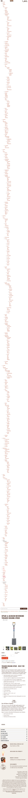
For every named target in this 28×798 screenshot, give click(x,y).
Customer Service (14, 733)
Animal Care (6, 8)
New (4, 566)
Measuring (9, 280)
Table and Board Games (6, 532)
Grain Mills (6, 315)
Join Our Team (14, 731)
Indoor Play (8, 519)
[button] (14, 633)
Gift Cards (6, 535)
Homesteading (7, 62)
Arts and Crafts (8, 507)
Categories (14, 729)
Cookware (6, 227)
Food (6, 238)
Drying (8, 312)
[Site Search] (26, 1)
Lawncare (6, 91)
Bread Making (6, 564)
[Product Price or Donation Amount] (7, 653)
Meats (8, 244)
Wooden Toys (8, 524)
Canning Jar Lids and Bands (10, 303)
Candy (8, 257)
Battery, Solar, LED (6, 383)
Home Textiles (6, 157)
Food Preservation (7, 283)
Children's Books (8, 484)
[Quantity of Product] (12, 655)
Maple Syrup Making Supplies (6, 94)
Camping (6, 41)
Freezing (8, 311)
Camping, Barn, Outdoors (6, 386)
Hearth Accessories (7, 441)
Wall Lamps (8, 395)
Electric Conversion (9, 430)
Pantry (8, 243)
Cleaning (6, 550)
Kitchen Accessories (9, 326)
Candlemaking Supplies (9, 377)
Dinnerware (7, 237)
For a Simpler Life (14, 738)
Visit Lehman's (14, 737)
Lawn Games (6, 527)
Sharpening (9, 86)
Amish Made (6, 558)
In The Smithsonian (14, 735)
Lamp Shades (8, 423)
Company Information (14, 740)
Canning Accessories (11, 295)
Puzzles (6, 528)
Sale (3, 568)
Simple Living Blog (4, 573)
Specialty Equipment (7, 336)
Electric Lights (6, 436)
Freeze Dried (8, 262)
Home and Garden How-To (8, 500)
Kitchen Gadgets (6, 324)
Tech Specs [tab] (14, 702)
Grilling (6, 446)
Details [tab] (14, 700)
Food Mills (8, 273)
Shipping (6, 586)
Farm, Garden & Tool (6, 611)
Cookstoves (7, 439)
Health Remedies (6, 128)
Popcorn (8, 258)
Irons (8, 192)
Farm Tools (6, 54)
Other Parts (8, 433)
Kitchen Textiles (6, 333)
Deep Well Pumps (8, 463)
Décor (6, 152)
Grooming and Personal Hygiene (6, 131)
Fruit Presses (8, 101)
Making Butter (8, 345)
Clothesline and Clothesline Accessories (9, 184)
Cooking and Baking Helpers (8, 329)
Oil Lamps (6, 390)
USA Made (4, 538)
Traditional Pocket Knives (11, 74)
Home (4, 2)
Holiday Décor (6, 155)
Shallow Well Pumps (8, 466)
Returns (6, 588)
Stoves (4, 438)
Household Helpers (7, 170)
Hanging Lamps (8, 397)
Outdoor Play (8, 521)
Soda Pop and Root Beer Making (8, 357)
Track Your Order (4, 579)
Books (6, 478)
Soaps (8, 137)
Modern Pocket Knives (10, 70)
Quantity (4, 655)
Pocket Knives (8, 68)
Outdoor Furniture (6, 203)
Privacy (6, 594)
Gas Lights (6, 380)
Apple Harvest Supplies (6, 11)
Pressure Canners (10, 290)
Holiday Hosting (6, 318)
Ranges (6, 444)
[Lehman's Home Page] (12, 0)
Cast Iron (8, 229)
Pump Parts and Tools (8, 471)
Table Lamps (8, 392)
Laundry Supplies (6, 175)
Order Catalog (4, 570)
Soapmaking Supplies (9, 140)
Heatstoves (7, 443)
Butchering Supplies (9, 338)
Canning (8, 284)
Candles (8, 371)
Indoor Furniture (6, 173)
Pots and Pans (8, 234)
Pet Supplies (6, 205)
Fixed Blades (8, 78)
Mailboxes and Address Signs (7, 212)
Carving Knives (8, 80)
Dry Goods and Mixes (8, 248)
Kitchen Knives (8, 83)
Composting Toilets (7, 450)
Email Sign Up (6, 599)
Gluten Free (8, 264)
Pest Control (6, 109)
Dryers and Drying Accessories (9, 189)
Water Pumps (6, 460)
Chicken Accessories (7, 43)
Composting (7, 45)
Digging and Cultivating (14, 611)
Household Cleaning (7, 160)
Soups (8, 259)
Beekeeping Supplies (7, 14)
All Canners (10, 292)
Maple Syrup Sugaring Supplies (8, 105)
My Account (6, 585)
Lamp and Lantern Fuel (8, 408)
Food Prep (6, 267)
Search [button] (24, 608)
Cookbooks (9, 485)
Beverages (9, 255)
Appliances (5, 448)
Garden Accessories (7, 56)
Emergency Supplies (7, 51)
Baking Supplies (8, 231)
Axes (8, 84)
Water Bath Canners (10, 286)
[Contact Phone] (23, 1)
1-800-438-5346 (4, 604)
